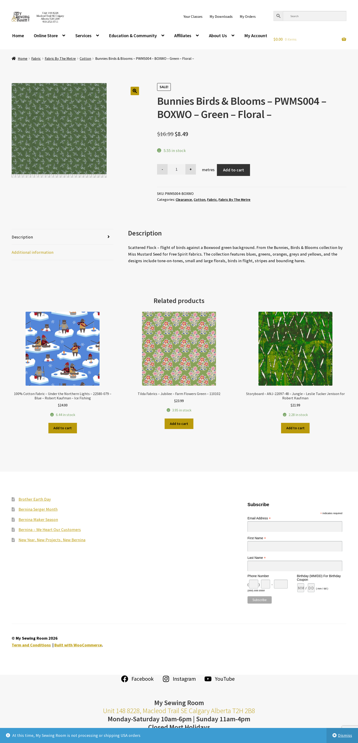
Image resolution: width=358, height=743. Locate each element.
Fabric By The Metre (60, 58)
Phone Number (258, 576)
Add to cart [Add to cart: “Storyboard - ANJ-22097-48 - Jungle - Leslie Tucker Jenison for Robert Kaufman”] (295, 428)
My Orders (248, 16)
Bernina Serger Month (38, 509)
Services (83, 35)
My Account (255, 35)
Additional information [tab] (32, 252)
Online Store (46, 35)
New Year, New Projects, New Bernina (51, 539)
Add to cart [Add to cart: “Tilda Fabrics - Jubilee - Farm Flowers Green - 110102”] (179, 423)
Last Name (256, 558)
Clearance (184, 199)
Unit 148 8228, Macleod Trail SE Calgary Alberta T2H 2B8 (179, 710)
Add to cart (233, 170)
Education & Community (133, 35)
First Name (256, 538)
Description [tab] (22, 237)
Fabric (36, 58)
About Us (218, 35)
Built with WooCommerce (78, 645)
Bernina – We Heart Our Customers (49, 529)
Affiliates (182, 35)
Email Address (259, 518)
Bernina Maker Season (38, 519)
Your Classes (193, 16)
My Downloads (221, 16)
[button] (135, 91)
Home (18, 35)
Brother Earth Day (34, 499)
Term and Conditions (31, 645)
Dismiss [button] (345, 735)
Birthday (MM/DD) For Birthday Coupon (319, 577)
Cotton (85, 58)
